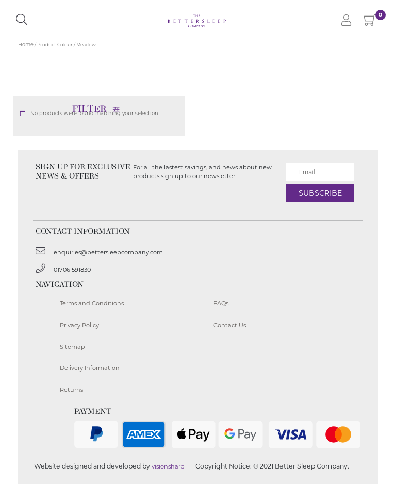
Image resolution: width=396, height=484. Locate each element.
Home (26, 44)
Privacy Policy (79, 325)
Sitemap (72, 346)
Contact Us (229, 325)
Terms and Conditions (92, 303)
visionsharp (168, 466)
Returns (71, 389)
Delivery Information (90, 368)
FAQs (220, 303)
